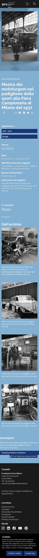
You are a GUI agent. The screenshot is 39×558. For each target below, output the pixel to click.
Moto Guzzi (6, 209)
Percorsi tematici (8, 517)
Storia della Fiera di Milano (12, 512)
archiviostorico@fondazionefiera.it (14, 484)
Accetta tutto (30, 553)
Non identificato (8, 148)
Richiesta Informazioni (10, 519)
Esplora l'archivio (8, 507)
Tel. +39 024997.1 (8, 481)
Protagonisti (6, 514)
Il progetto (6, 509)
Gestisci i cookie (14, 553)
